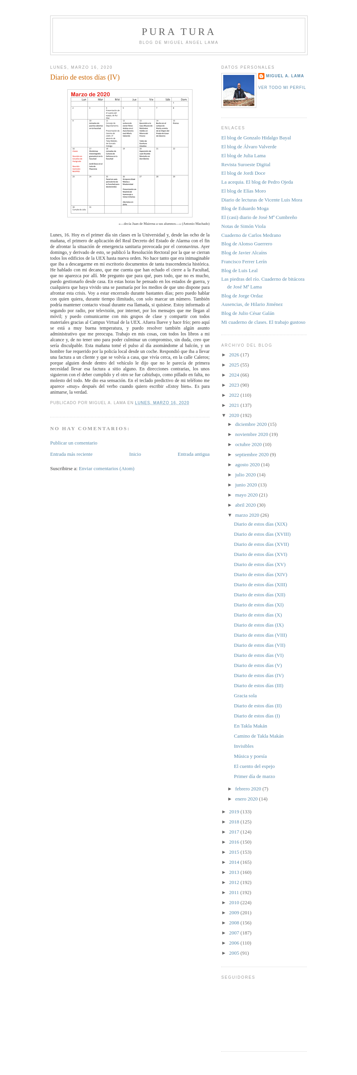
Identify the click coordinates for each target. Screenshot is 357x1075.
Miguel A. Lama (285, 76)
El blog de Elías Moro (243, 191)
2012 (234, 882)
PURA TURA (179, 31)
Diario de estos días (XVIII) (262, 534)
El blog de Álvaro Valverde (248, 146)
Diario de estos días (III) (258, 685)
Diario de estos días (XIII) (260, 584)
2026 (234, 355)
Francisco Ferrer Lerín (244, 261)
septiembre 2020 (252, 454)
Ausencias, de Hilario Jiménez (252, 304)
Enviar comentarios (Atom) (107, 468)
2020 (234, 415)
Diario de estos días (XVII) (261, 544)
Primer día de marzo (254, 776)
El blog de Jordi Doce (243, 173)
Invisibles (244, 746)
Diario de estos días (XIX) (260, 524)
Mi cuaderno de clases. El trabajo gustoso (263, 322)
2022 (234, 395)
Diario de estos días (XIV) (260, 574)
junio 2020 (246, 485)
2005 (234, 953)
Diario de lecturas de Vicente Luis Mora (261, 200)
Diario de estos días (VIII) (260, 635)
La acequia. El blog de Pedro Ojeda (257, 182)
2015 (234, 852)
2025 (234, 365)
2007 (234, 933)
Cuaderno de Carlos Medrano (251, 235)
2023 (234, 385)
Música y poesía (250, 756)
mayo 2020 (247, 495)
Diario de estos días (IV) (85, 77)
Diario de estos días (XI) (259, 605)
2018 (234, 822)
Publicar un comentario (73, 443)
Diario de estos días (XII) (259, 594)
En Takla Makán (250, 726)
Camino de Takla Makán (259, 736)
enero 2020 (247, 799)
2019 (234, 811)
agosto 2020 (248, 464)
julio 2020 (246, 475)
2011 (234, 892)
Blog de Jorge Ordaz (242, 296)
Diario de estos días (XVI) (260, 554)
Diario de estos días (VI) (259, 655)
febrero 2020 (248, 789)
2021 (234, 405)
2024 (234, 375)
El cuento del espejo (254, 766)
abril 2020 (246, 505)
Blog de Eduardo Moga (245, 208)
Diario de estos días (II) (258, 706)
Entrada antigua (194, 454)
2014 (234, 862)
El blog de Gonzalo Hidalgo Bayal (256, 138)
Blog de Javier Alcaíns (244, 252)
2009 (234, 912)
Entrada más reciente (71, 454)
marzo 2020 (248, 515)
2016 (234, 842)
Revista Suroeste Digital (245, 164)
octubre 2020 (249, 444)
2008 (234, 923)
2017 (234, 832)
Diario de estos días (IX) (259, 625)
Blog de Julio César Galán (247, 313)
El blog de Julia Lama (243, 155)
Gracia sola (245, 695)
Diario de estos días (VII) (259, 645)
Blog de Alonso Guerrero (246, 244)
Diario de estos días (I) (257, 716)
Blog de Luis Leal (239, 270)
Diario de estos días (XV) (259, 564)
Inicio (135, 454)
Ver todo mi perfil (282, 87)
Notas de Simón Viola (243, 226)
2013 (234, 872)
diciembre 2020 (251, 424)
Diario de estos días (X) (258, 615)
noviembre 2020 (252, 434)
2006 (234, 943)
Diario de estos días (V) (258, 665)
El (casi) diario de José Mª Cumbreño (259, 217)
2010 (234, 902)
